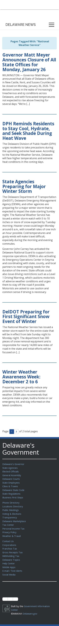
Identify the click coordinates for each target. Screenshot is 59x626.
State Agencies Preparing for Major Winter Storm (24, 186)
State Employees (11, 481)
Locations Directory (13, 504)
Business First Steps (13, 496)
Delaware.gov (30, 608)
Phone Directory (11, 501)
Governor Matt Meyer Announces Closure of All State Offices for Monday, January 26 (29, 62)
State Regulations (12, 492)
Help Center (9, 559)
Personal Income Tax (13, 525)
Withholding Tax (11, 552)
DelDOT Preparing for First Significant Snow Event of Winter (26, 316)
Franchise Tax (9, 545)
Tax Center (8, 522)
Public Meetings (11, 508)
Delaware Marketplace (14, 518)
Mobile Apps (9, 562)
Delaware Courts (11, 478)
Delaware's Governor (13, 464)
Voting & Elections (12, 511)
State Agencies (10, 467)
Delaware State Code (13, 488)
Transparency (9, 515)
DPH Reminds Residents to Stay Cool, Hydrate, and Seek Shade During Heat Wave (28, 131)
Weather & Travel (12, 533)
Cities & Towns (10, 485)
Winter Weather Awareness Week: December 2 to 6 (21, 377)
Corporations (9, 541)
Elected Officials (11, 471)
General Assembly (12, 474)
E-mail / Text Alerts (12, 566)
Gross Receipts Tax (13, 548)
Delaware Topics (11, 555)
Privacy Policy (9, 529)
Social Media (9, 570)
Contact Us (8, 538)
